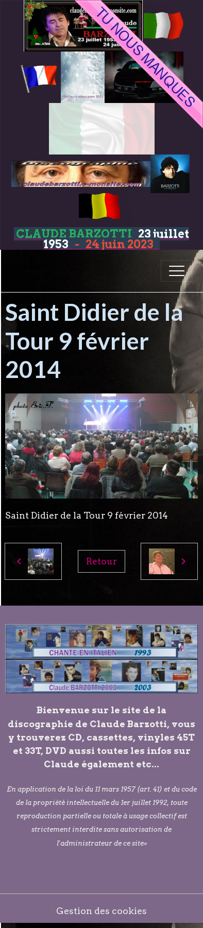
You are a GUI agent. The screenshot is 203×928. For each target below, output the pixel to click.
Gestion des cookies (101, 910)
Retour (101, 561)
